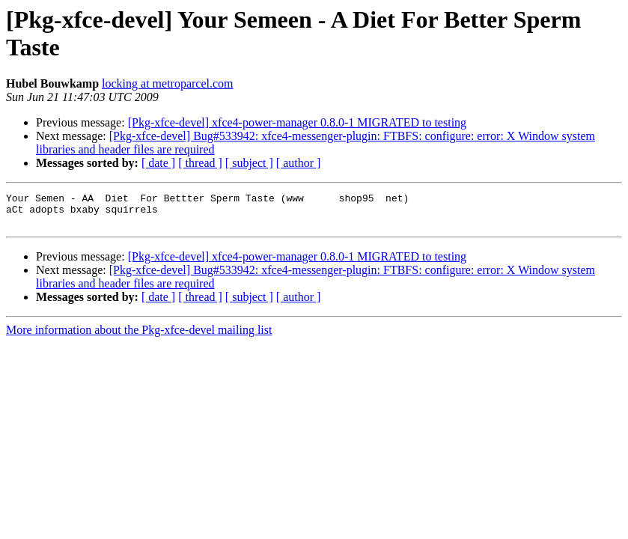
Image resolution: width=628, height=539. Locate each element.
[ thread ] (200, 162)
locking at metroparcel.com (167, 83)
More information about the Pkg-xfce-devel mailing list (139, 336)
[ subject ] (249, 162)
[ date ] (158, 162)
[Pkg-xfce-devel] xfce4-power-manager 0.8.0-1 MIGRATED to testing (297, 122)
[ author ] (298, 162)
